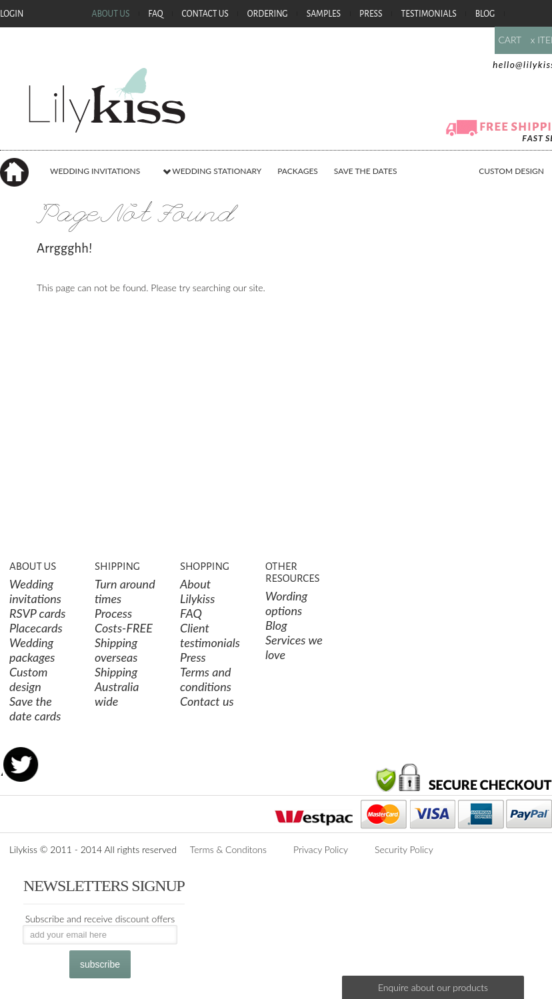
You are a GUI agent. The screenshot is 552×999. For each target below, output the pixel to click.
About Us (110, 14)
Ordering (267, 14)
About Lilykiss (197, 591)
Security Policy (404, 849)
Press (371, 14)
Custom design (28, 679)
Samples (324, 14)
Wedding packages (32, 649)
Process (113, 613)
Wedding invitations (35, 591)
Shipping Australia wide (117, 686)
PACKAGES (297, 171)
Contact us (207, 701)
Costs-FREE (124, 627)
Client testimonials (210, 635)
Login (11, 14)
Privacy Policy (320, 849)
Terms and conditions (205, 679)
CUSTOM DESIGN (511, 171)
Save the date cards (35, 708)
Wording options (286, 603)
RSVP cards (37, 613)
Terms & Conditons (228, 849)
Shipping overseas (116, 649)
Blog (485, 14)
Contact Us (205, 14)
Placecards (36, 627)
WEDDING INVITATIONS (95, 171)
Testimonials (429, 14)
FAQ (155, 14)
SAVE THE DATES (365, 171)
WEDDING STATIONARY (212, 171)
